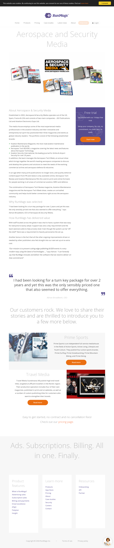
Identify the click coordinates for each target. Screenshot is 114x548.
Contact (48, 508)
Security (48, 502)
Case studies (50, 499)
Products (49, 487)
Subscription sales (19, 497)
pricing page (65, 422)
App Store (49, 490)
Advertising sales (19, 494)
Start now (90, 139)
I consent (105, 3)
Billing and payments (20, 501)
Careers (48, 505)
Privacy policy (83, 541)
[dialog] (57, 543)
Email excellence (18, 504)
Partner (82, 493)
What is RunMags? (19, 491)
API (80, 490)
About (47, 496)
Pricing (48, 493)
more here (84, 3)
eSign (14, 507)
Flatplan (15, 510)
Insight (14, 513)
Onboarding (84, 487)
